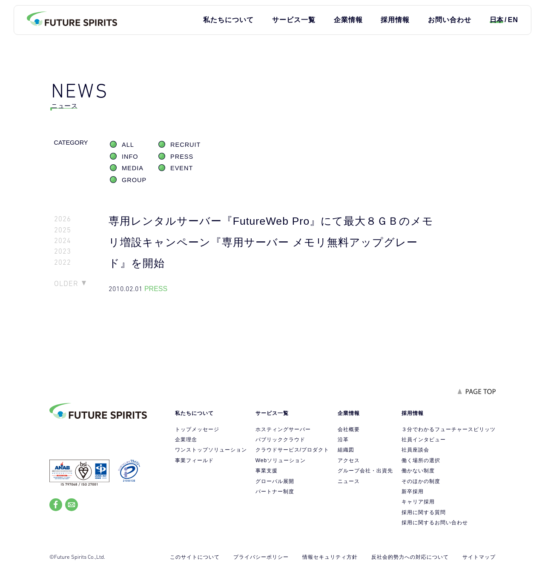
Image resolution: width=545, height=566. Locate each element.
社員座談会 (415, 450)
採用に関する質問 (424, 512)
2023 (62, 251)
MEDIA (132, 168)
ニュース (349, 481)
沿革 (343, 440)
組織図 (346, 450)
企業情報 (348, 19)
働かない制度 (418, 471)
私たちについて (228, 19)
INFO (130, 156)
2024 (62, 241)
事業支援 (266, 471)
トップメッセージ (197, 429)
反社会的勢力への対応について (410, 557)
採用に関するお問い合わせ (435, 523)
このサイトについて (195, 557)
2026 (62, 219)
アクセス (349, 460)
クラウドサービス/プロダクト (292, 450)
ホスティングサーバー (283, 429)
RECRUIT (185, 144)
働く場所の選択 (421, 460)
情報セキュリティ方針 (330, 557)
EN (513, 19)
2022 (62, 262)
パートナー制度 (274, 492)
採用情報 (395, 19)
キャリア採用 (418, 502)
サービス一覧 (294, 19)
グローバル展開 (274, 481)
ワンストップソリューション (211, 450)
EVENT (181, 168)
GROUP (134, 180)
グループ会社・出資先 (365, 471)
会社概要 (349, 429)
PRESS (181, 156)
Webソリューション (280, 460)
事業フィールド (194, 460)
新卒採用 (413, 492)
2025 (62, 230)
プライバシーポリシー (261, 557)
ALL (128, 144)
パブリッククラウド (280, 440)
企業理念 (186, 440)
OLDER (66, 283)
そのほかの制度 (421, 481)
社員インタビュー (424, 440)
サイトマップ (479, 557)
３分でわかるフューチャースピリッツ (449, 429)
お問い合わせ (449, 19)
